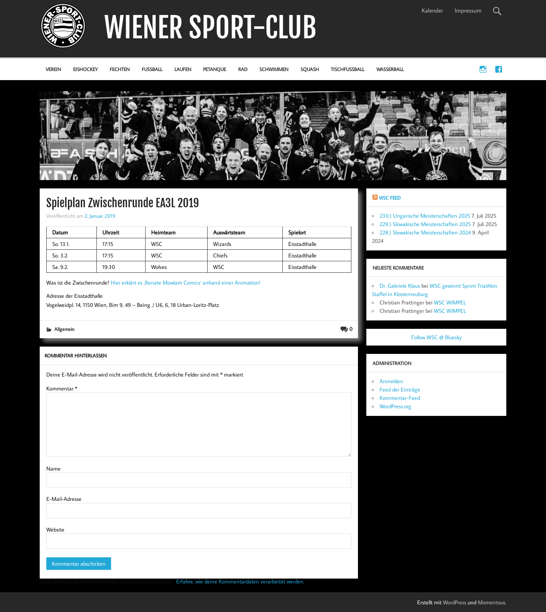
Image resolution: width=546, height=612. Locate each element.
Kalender (432, 10)
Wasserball (390, 69)
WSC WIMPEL (450, 302)
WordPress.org (395, 406)
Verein (53, 69)
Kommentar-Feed (400, 397)
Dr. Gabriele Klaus (400, 285)
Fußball (152, 69)
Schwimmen (273, 69)
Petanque (214, 69)
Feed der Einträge (400, 389)
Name (53, 468)
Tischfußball (347, 69)
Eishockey (85, 69)
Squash (310, 69)
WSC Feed (390, 197)
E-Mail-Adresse (63, 499)
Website (55, 529)
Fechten (120, 69)
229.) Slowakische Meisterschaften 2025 (425, 223)
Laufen (182, 69)
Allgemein (64, 329)
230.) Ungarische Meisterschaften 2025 (425, 215)
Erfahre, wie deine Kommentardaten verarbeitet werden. (240, 581)
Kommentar (61, 388)
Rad (243, 69)
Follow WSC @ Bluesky (436, 337)
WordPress (454, 602)
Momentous (491, 602)
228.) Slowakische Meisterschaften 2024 (425, 232)
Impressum (468, 10)
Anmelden (391, 381)
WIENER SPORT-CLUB (210, 27)
